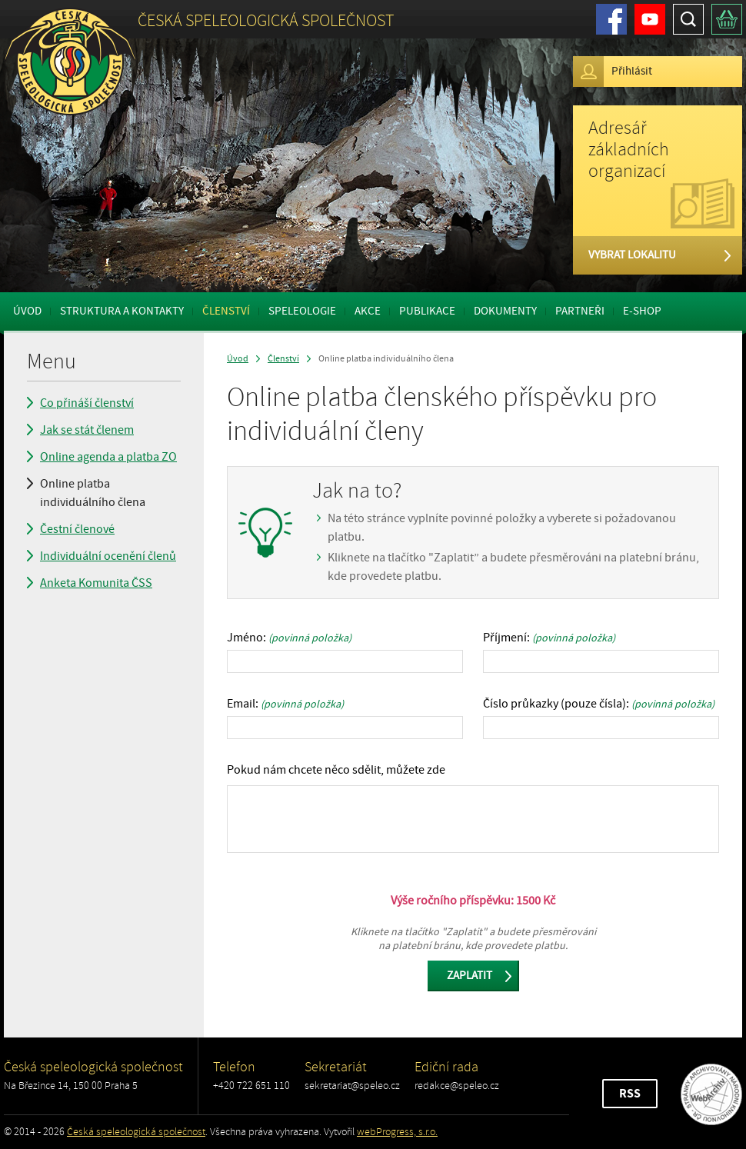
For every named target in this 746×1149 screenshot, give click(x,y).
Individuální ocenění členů (108, 556)
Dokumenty (505, 311)
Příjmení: (549, 637)
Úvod (27, 311)
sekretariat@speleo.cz (352, 1085)
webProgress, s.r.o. (397, 1131)
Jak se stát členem (87, 430)
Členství (226, 311)
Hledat (688, 19)
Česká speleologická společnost (136, 1131)
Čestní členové (77, 529)
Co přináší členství (87, 403)
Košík (726, 19)
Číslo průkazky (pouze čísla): (598, 703)
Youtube (649, 19)
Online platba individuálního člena (92, 493)
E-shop (642, 311)
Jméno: (289, 637)
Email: (285, 703)
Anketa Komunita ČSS (96, 583)
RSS (630, 1093)
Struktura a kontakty (122, 311)
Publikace (427, 311)
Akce (368, 311)
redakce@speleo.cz (457, 1085)
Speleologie (302, 311)
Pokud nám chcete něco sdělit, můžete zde (336, 770)
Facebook (611, 19)
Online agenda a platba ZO (108, 457)
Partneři (579, 311)
